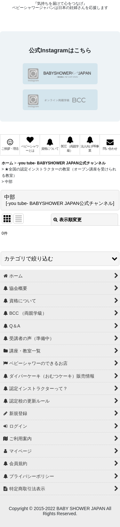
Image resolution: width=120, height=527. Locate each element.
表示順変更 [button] (67, 219)
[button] (60, 259)
